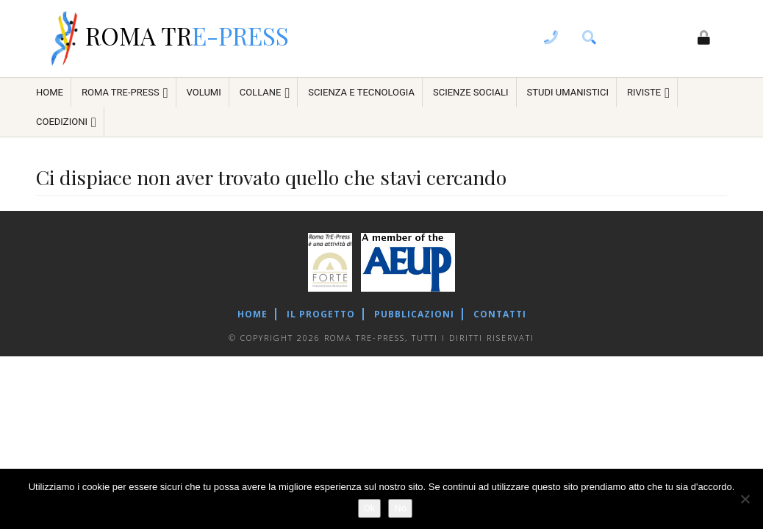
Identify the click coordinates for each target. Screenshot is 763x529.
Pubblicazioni (414, 314)
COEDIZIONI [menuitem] (66, 122)
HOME (49, 92)
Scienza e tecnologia (361, 92)
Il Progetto (321, 314)
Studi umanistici (568, 92)
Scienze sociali (471, 92)
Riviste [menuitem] (648, 93)
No (400, 508)
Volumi (204, 92)
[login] (704, 39)
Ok (370, 508)
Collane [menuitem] (265, 93)
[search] (589, 39)
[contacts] (551, 39)
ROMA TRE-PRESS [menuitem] (125, 93)
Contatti (499, 314)
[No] (744, 499)
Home (252, 314)
